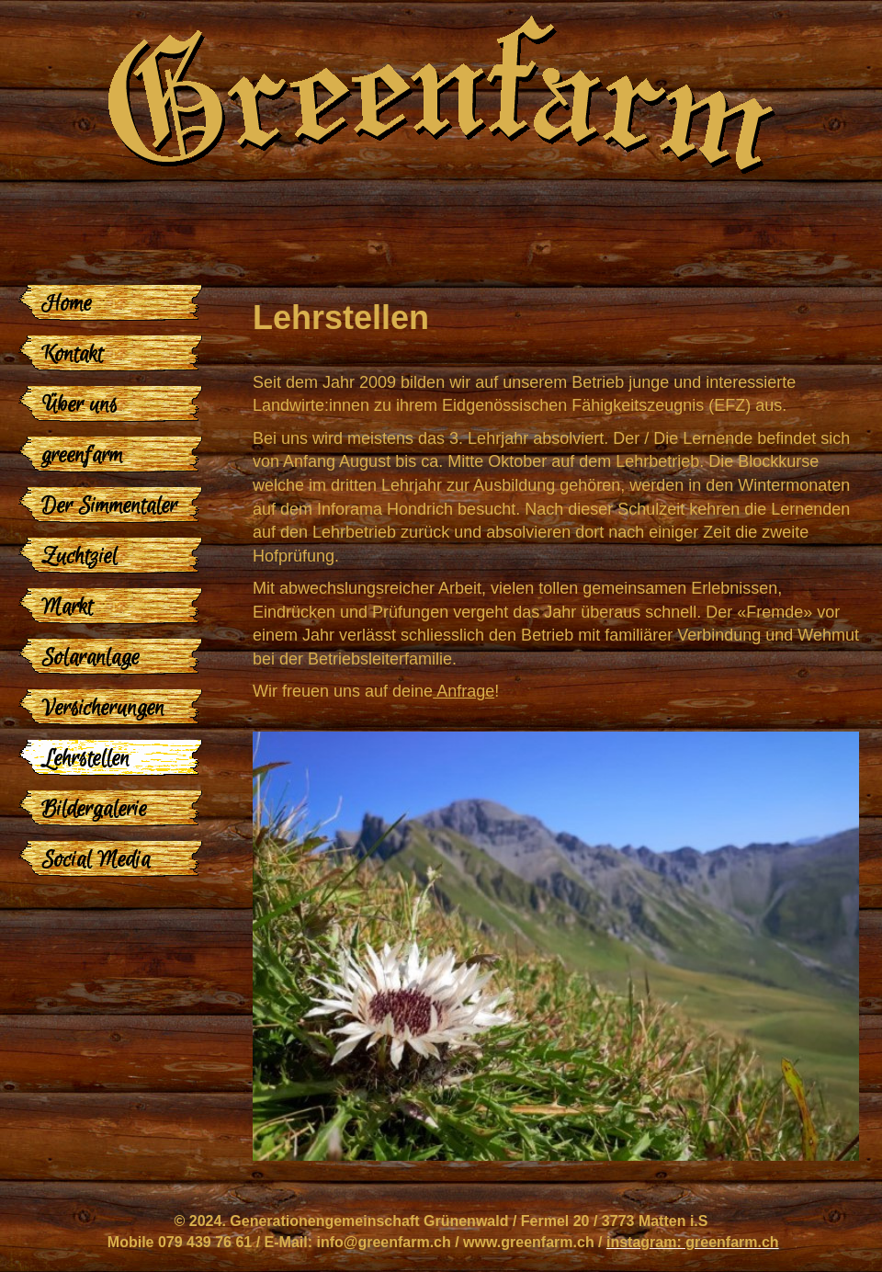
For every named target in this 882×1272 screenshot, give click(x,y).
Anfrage (463, 691)
